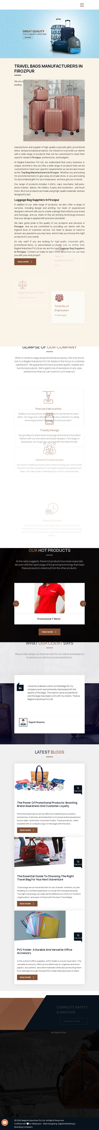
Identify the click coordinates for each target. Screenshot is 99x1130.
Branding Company (23, 1126)
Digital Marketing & (66, 1123)
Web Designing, (50, 1123)
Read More (25, 261)
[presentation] (16, 604)
